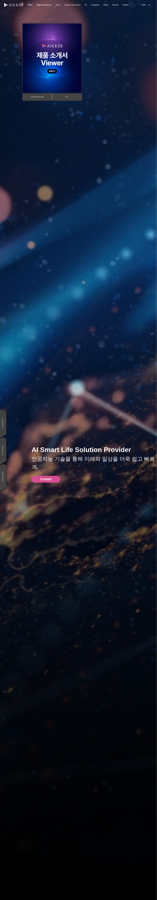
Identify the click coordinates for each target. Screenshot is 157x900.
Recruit (115, 5)
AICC (58, 5)
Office (30, 5)
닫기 (66, 97)
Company (95, 5)
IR (86, 5)
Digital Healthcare (44, 5)
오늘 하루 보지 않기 (37, 97)
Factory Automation (73, 5)
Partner (126, 5)
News (105, 5)
